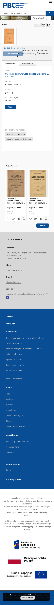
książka (8, 101)
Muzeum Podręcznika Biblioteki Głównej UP (24, 349)
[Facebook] (7, 298)
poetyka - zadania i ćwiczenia (19, 139)
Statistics (10, 452)
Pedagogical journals (15, 365)
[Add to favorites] (43, 25)
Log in (8, 470)
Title (8, 394)
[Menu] (50, 2)
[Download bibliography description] (13, 218)
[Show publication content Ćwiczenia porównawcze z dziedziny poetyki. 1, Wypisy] (18, 218)
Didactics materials (14, 370)
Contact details (12, 447)
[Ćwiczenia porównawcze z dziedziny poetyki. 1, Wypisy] (16, 183)
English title (11, 399)
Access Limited (14, 48)
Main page (10, 323)
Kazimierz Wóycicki (13, 84)
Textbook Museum (14, 343)
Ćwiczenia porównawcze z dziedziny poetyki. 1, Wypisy (15, 201)
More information (35, 595)
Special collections (14, 359)
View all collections (14, 379)
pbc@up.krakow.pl (14, 282)
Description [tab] (10, 64)
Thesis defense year (14, 415)
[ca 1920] (9, 92)
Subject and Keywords (15, 426)
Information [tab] (27, 64)
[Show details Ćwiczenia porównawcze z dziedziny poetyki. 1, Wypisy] (23, 218)
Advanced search (38, 18)
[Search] (50, 13)
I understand (27, 598)
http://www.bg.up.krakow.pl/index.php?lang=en (27, 294)
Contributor (11, 410)
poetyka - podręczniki (16, 134)
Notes (8, 421)
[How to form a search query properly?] (49, 18)
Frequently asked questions (17, 441)
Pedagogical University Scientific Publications (25, 338)
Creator (9, 404)
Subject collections (14, 354)
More (42, 225)
